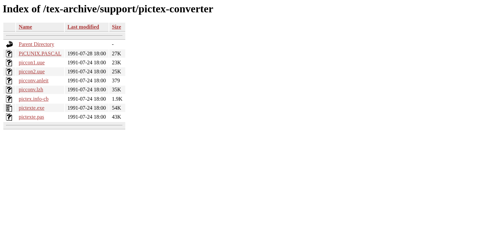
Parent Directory (36, 44)
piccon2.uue (32, 71)
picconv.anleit (33, 80)
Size (116, 27)
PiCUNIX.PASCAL (40, 53)
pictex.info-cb (33, 99)
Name (25, 27)
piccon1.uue (32, 62)
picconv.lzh (31, 89)
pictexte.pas (31, 117)
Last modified (83, 27)
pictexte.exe (31, 108)
